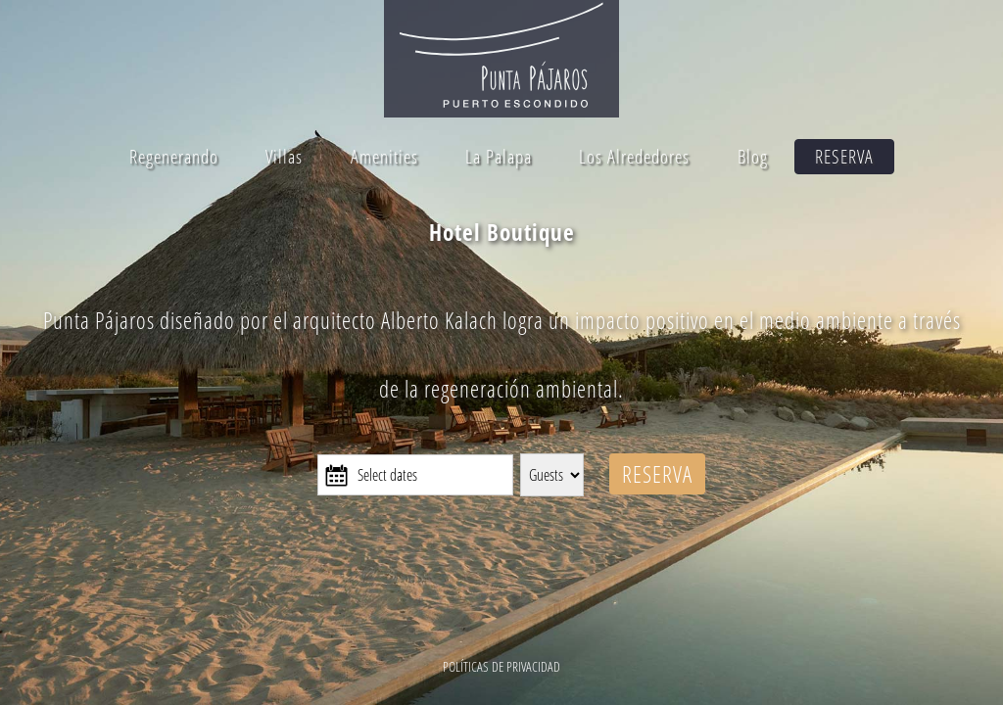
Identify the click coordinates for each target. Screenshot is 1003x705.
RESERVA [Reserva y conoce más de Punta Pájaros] (657, 474)
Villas (284, 156)
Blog (753, 156)
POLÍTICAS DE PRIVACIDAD (501, 666)
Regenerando (173, 156)
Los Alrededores (634, 156)
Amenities (384, 156)
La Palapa (498, 156)
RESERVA (844, 156)
